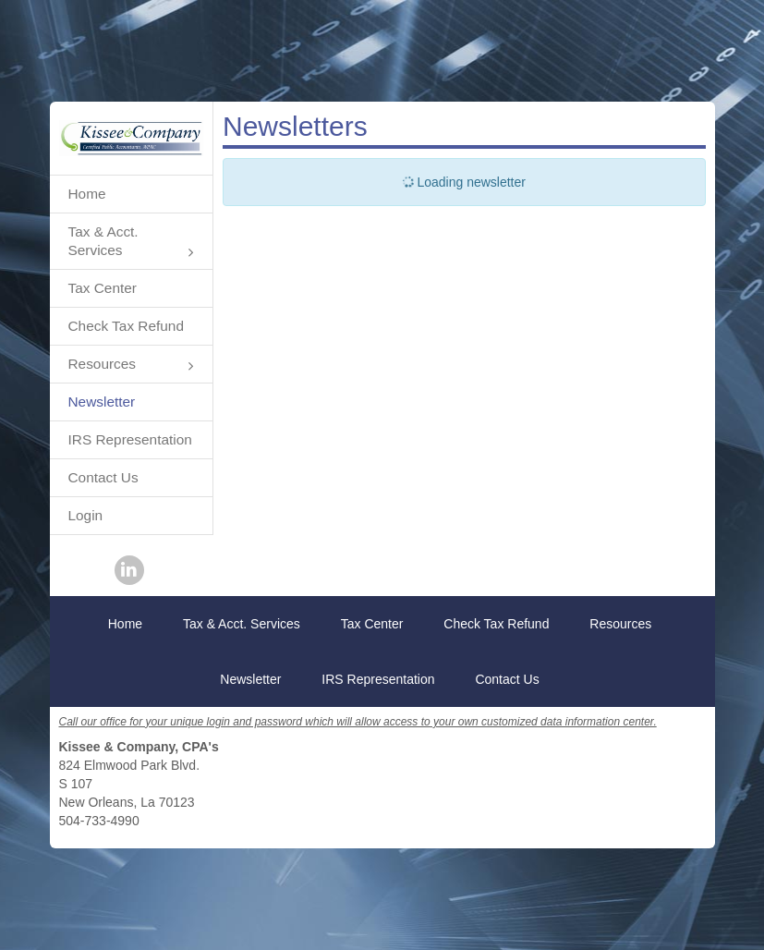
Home (87, 193)
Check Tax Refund (126, 326)
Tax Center (102, 288)
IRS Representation (130, 439)
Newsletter (102, 401)
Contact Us (103, 477)
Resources (131, 365)
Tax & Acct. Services (131, 243)
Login (85, 515)
